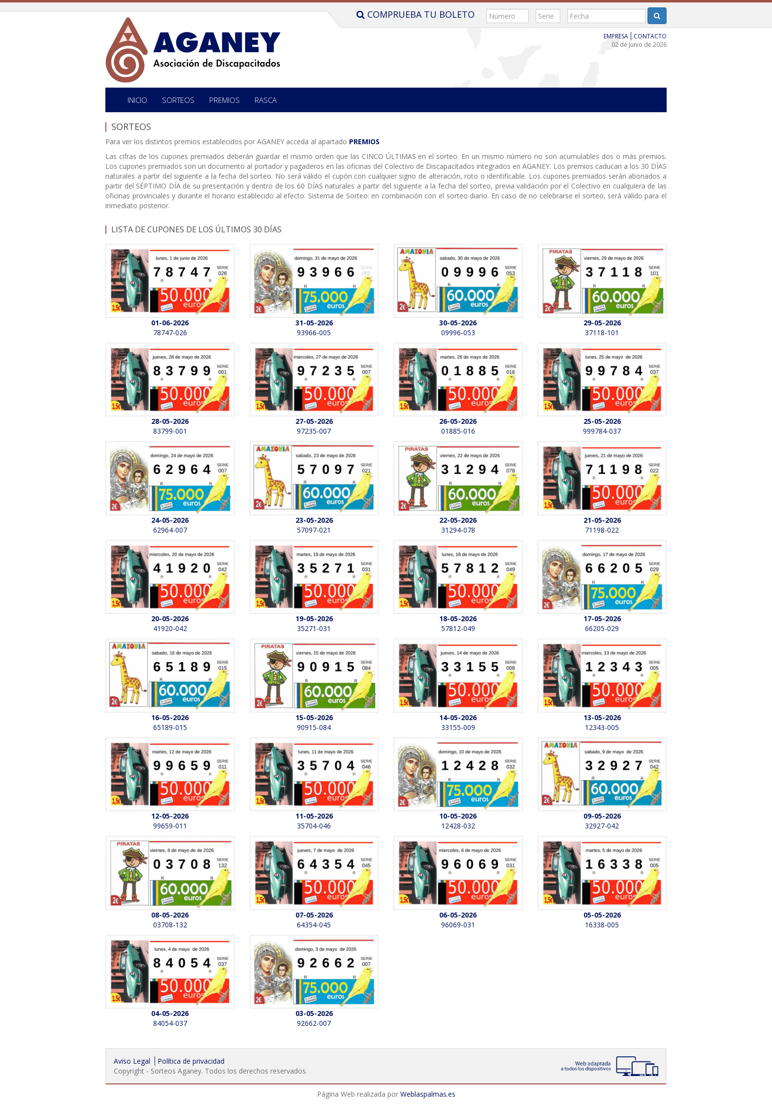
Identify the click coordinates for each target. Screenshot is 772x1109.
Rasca (266, 100)
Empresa (616, 36)
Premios (224, 100)
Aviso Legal (132, 1061)
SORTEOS (178, 100)
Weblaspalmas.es (427, 1094)
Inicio (137, 100)
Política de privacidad (191, 1061)
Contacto (650, 36)
